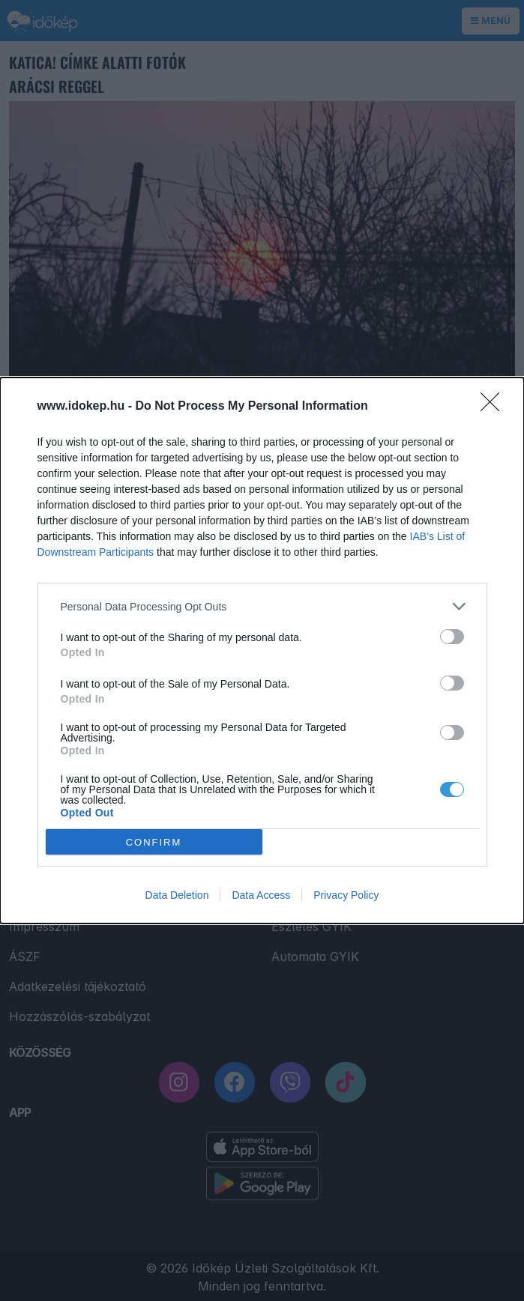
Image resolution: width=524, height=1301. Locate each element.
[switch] (452, 636)
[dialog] (262, 650)
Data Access (261, 895)
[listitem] (262, 606)
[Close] (495, 406)
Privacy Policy (346, 895)
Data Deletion (177, 895)
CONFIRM (154, 842)
